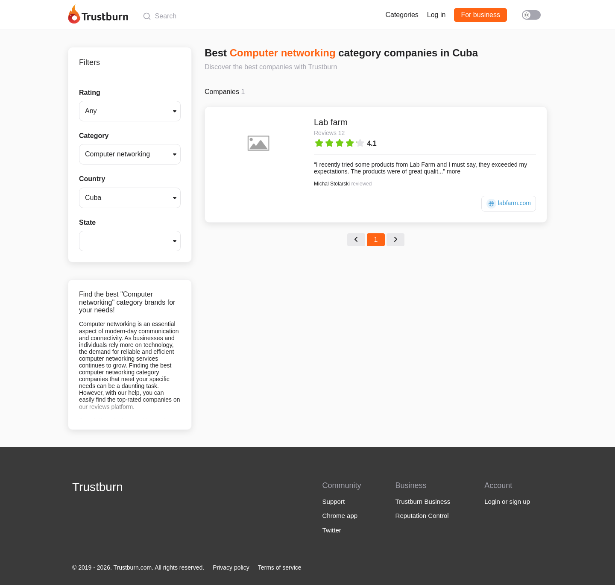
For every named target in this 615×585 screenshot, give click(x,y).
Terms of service (280, 567)
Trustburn (97, 487)
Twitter (331, 530)
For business (480, 14)
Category (93, 135)
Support (333, 501)
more (453, 171)
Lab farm (331, 122)
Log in (436, 14)
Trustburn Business (423, 501)
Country (92, 178)
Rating (89, 92)
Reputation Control (422, 515)
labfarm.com (508, 204)
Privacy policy (231, 567)
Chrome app (340, 515)
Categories (401, 14)
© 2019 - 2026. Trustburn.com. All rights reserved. (138, 567)
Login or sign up (507, 501)
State (87, 222)
